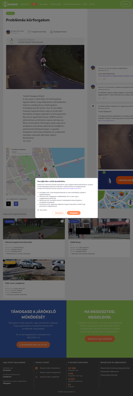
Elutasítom (59, 213)
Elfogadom (74, 213)
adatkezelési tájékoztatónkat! (71, 188)
